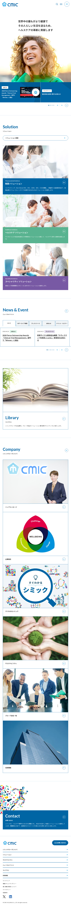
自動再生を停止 (66, 350)
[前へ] (57, 105)
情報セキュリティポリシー (9, 883)
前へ (57, 350)
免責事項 (5, 892)
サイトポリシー (7, 889)
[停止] (66, 105)
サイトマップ (6, 880)
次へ (62, 350)
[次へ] (62, 105)
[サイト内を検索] (57, 4)
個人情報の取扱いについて (9, 886)
